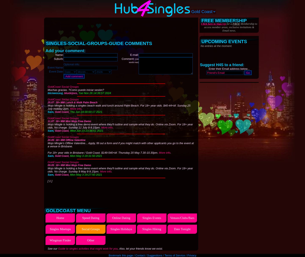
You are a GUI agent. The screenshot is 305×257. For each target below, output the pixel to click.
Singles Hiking (151, 229)
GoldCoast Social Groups (63, 86)
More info (75, 108)
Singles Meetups (60, 229)
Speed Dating (90, 218)
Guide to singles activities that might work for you (88, 248)
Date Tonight (182, 229)
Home (60, 218)
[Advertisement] (121, 27)
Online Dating (121, 218)
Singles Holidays (121, 229)
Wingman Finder (60, 240)
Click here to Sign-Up (213, 23)
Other (90, 240)
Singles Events (151, 218)
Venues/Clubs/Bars (182, 218)
